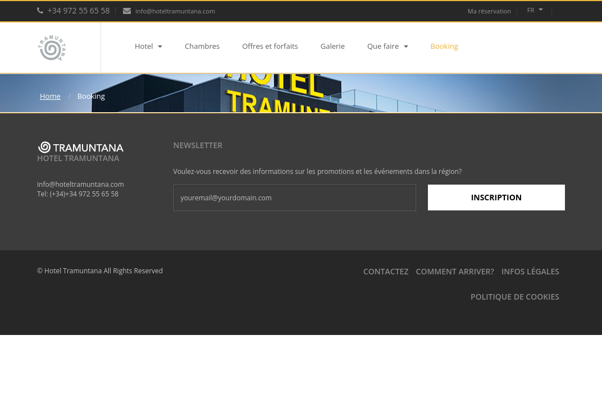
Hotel (148, 46)
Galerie (333, 46)
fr (535, 10)
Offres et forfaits (270, 46)
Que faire (387, 46)
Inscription (496, 197)
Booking (444, 46)
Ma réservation (489, 11)
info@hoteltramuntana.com (169, 11)
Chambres (202, 46)
